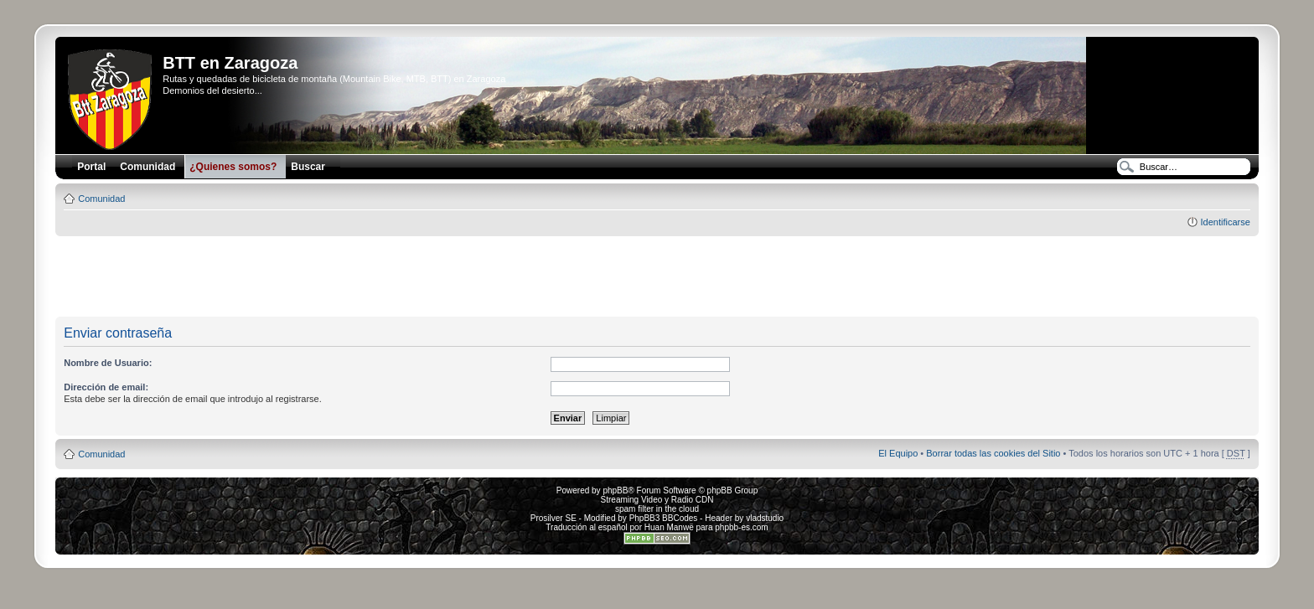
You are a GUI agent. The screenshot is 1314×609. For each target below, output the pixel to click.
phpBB (615, 490)
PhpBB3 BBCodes (663, 518)
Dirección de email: (106, 387)
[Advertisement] (657, 277)
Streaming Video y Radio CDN (657, 499)
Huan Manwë (669, 527)
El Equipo (898, 453)
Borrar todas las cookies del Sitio (993, 453)
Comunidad (101, 199)
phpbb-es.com (741, 527)
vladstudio (765, 518)
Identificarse (1224, 222)
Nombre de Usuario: (108, 363)
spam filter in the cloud (657, 509)
